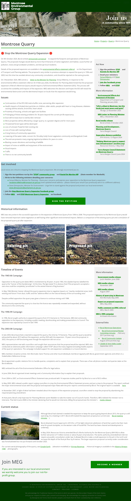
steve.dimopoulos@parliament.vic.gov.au (25, 188)
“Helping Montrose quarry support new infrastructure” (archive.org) (110, 142)
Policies (66, 489)
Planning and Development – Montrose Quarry (108, 128)
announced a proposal (37, 59)
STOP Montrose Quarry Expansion (34, 194)
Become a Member (109, 465)
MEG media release (106, 283)
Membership (104, 6)
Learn (92, 6)
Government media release (109, 277)
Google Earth (45, 446)
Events (82, 6)
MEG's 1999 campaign (105, 314)
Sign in (126, 6)
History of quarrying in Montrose (110, 295)
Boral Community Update (112, 338)
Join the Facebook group (110, 82)
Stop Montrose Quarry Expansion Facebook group (33, 191)
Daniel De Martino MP (69, 174)
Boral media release (104, 121)
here (124, 386)
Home (61, 6)
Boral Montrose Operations (110, 328)
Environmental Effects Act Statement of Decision (108, 96)
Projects (71, 6)
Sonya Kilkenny (106, 77)
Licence (75, 489)
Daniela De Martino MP (109, 72)
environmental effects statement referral (59, 69)
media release (105, 400)
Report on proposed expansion (110, 301)
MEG (108, 85)
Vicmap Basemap (77, 446)
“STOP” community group (44, 174)
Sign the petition (64, 201)
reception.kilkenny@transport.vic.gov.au (24, 182)
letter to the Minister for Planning (43, 80)
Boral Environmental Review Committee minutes (112, 332)
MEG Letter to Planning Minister (111, 114)
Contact (117, 6)
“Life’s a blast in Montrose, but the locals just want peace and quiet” (110, 107)
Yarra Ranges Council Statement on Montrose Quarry (110, 151)
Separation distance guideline (108, 135)
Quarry (111, 41)
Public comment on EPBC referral (112, 308)
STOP (118, 69)
